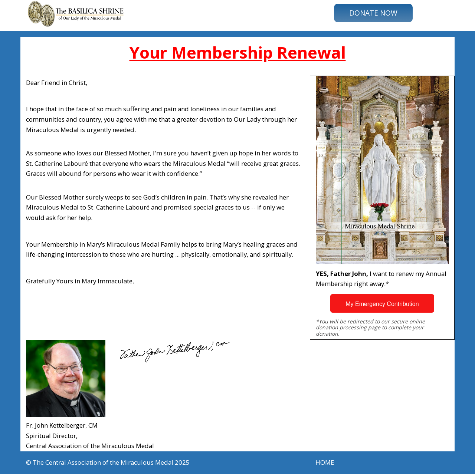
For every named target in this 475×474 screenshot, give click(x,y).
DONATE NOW (373, 13)
